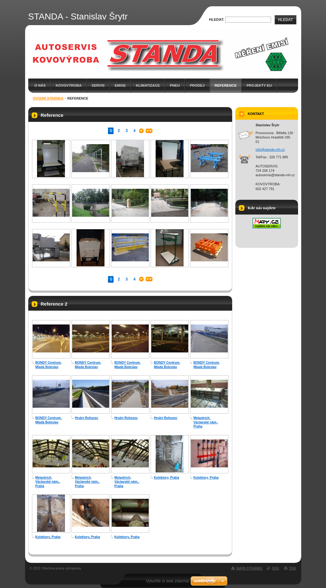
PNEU (175, 85)
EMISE (120, 85)
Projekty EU (259, 85)
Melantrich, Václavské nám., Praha (206, 422)
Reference (226, 85)
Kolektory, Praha (166, 477)
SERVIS (98, 85)
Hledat (285, 20)
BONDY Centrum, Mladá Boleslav (48, 365)
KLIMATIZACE (148, 85)
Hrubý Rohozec (87, 418)
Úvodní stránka (48, 98)
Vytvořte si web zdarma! (167, 581)
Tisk (293, 568)
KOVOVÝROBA (69, 85)
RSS (275, 568)
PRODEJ (197, 85)
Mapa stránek (249, 568)
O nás (40, 85)
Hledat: (216, 19)
